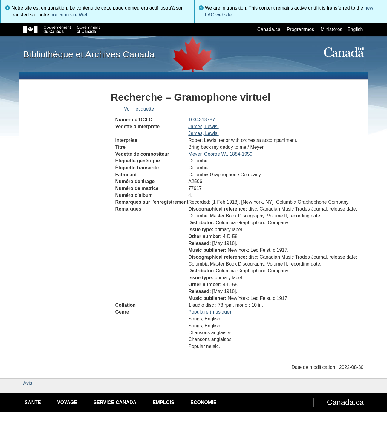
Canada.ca (268, 29)
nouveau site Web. (70, 14)
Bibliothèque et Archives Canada (89, 54)
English (355, 29)
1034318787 (201, 119)
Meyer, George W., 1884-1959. (221, 153)
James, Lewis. (203, 126)
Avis (27, 383)
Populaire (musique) (209, 311)
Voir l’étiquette (139, 108)
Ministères (331, 29)
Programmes (300, 29)
